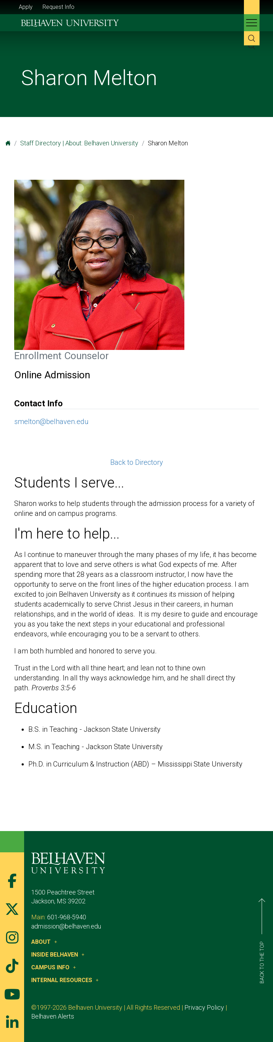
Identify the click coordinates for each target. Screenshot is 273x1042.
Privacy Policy (204, 1007)
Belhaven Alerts (52, 1016)
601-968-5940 (66, 917)
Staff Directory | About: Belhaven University (79, 143)
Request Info (58, 7)
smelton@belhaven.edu (51, 421)
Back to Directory (136, 462)
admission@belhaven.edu (66, 926)
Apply (26, 7)
